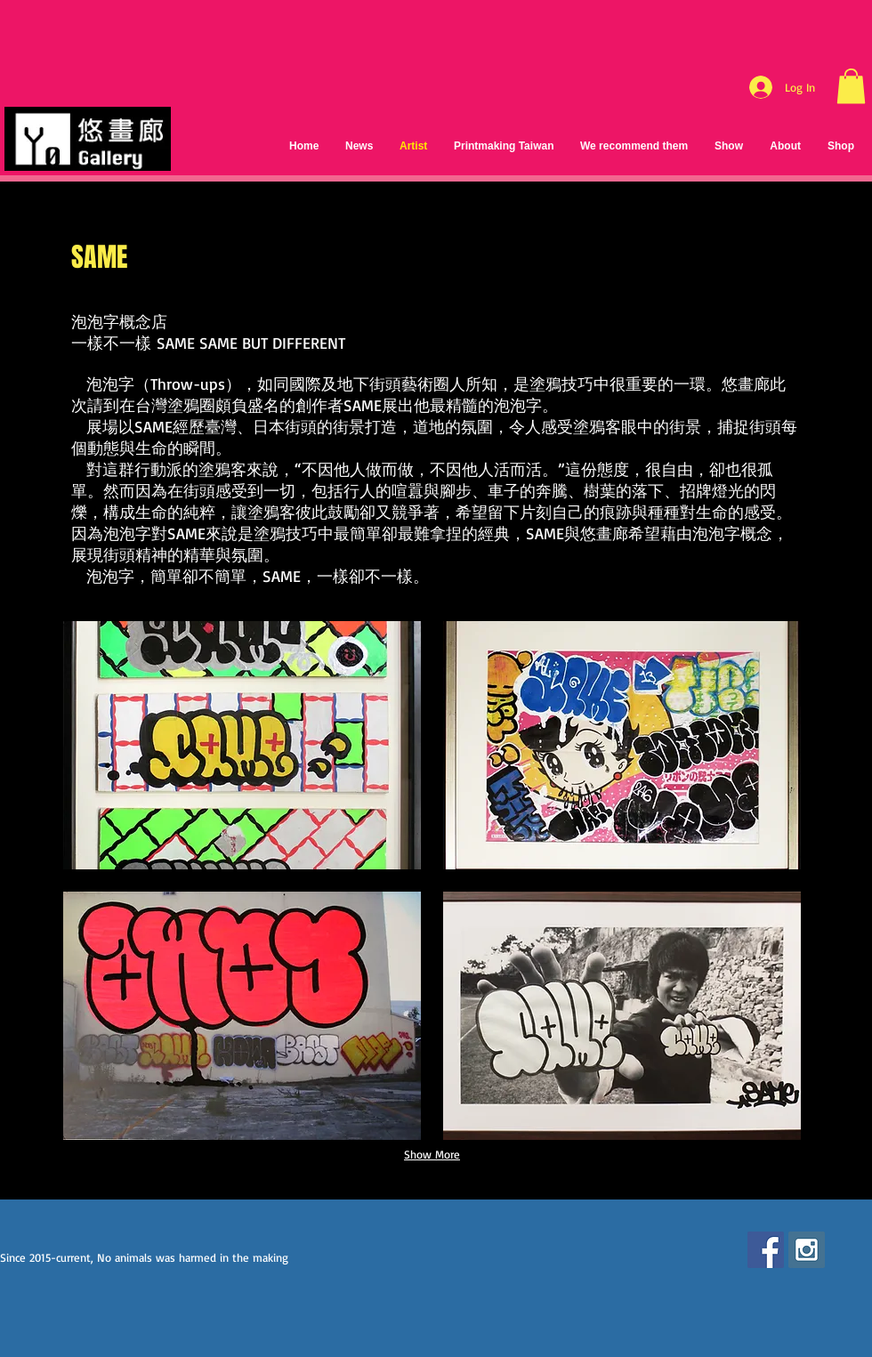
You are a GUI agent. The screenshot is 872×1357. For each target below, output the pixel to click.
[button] (851, 86)
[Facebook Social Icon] (765, 1250)
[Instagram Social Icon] (806, 1250)
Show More (432, 1154)
